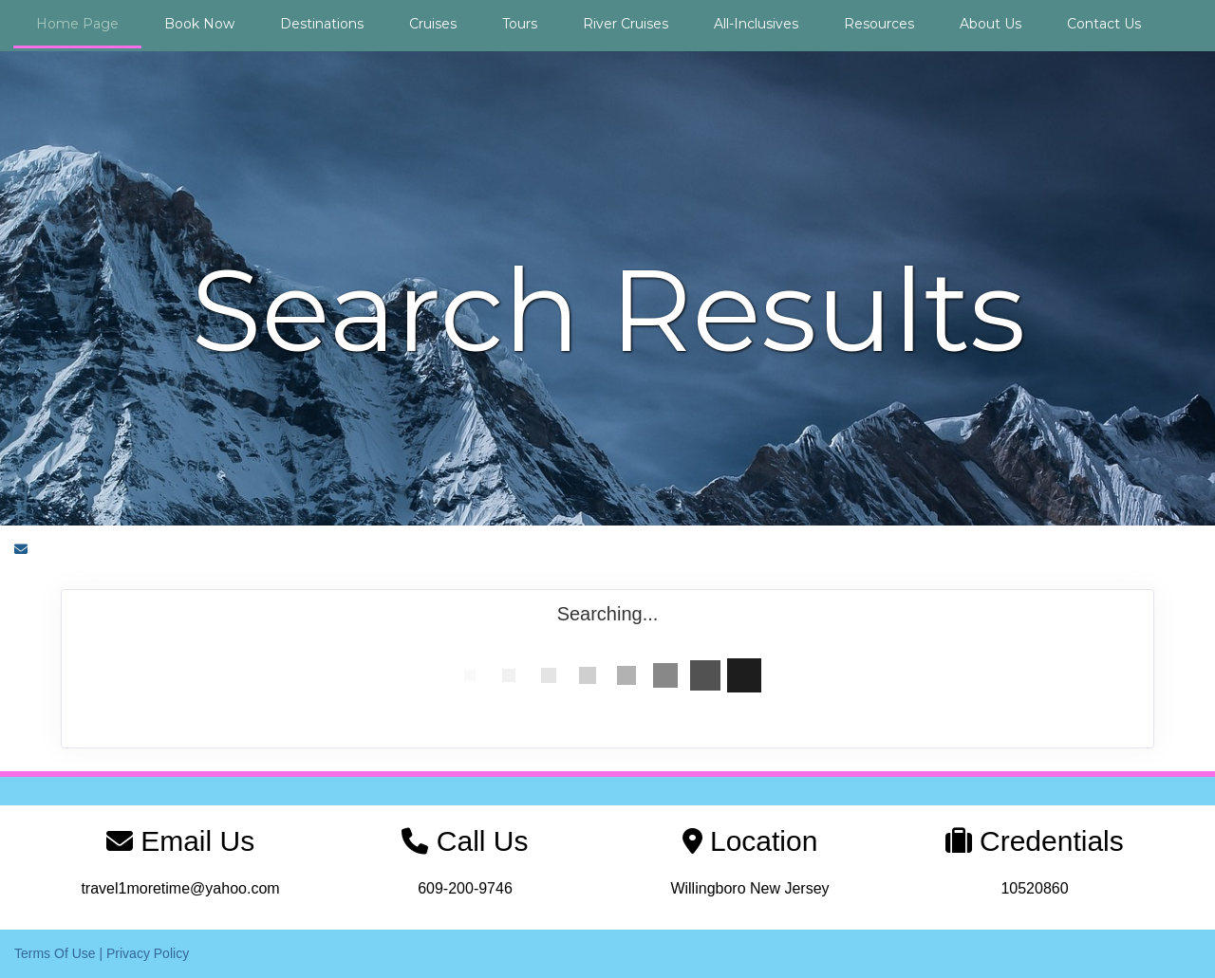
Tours (519, 23)
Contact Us (1104, 23)
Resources (879, 23)
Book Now (199, 23)
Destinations (322, 23)
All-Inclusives (756, 23)
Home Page (77, 23)
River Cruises (625, 23)
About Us (990, 23)
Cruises (433, 23)
